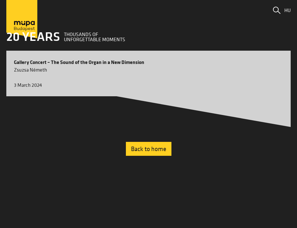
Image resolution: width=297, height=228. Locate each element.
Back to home (148, 149)
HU (287, 10)
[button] (277, 10)
